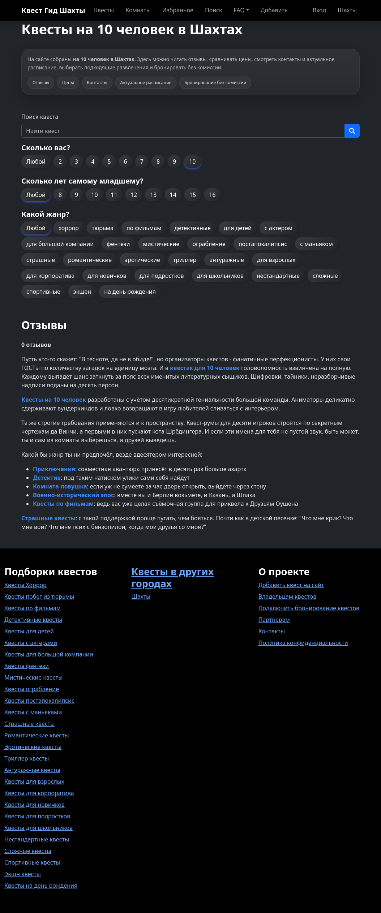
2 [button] (60, 161)
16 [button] (212, 195)
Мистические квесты (33, 677)
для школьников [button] (220, 276)
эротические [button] (142, 260)
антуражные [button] (226, 260)
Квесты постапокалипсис (39, 701)
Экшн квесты (22, 874)
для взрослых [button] (276, 260)
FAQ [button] (239, 10)
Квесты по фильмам (32, 608)
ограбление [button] (208, 244)
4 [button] (92, 161)
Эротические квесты (32, 747)
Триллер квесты (26, 758)
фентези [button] (118, 244)
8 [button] (158, 161)
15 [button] (192, 195)
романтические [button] (90, 260)
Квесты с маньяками (33, 712)
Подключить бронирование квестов (308, 608)
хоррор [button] (69, 228)
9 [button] (174, 161)
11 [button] (114, 195)
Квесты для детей (29, 631)
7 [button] (142, 161)
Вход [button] (319, 10)
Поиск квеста (39, 117)
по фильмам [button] (144, 228)
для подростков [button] (162, 276)
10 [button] (192, 161)
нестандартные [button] (278, 276)
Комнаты (138, 10)
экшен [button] (82, 292)
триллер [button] (184, 260)
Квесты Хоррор (25, 585)
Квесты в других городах (172, 577)
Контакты (271, 631)
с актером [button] (278, 228)
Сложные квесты (27, 851)
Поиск (213, 10)
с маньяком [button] (316, 244)
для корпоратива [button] (50, 276)
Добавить (274, 10)
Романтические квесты (36, 735)
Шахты (347, 10)
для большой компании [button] (60, 244)
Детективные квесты (33, 620)
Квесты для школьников (38, 828)
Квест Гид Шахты (53, 10)
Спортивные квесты (32, 862)
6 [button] (125, 161)
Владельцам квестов (287, 596)
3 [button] (76, 161)
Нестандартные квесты (36, 839)
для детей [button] (238, 228)
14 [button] (173, 195)
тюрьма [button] (103, 228)
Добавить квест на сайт (291, 585)
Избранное (177, 10)
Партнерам (274, 620)
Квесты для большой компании (48, 654)
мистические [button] (161, 244)
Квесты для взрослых (34, 781)
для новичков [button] (106, 276)
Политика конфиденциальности (303, 643)
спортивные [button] (43, 292)
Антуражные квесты (32, 770)
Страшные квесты (29, 724)
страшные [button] (40, 260)
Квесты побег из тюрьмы (39, 596)
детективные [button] (193, 228)
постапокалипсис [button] (263, 244)
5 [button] (109, 161)
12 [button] (133, 195)
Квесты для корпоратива (39, 793)
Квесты (104, 10)
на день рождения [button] (130, 292)
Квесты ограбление (31, 689)
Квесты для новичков (34, 805)
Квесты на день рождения (40, 886)
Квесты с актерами (30, 643)
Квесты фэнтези (26, 666)
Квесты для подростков (37, 816)
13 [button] (153, 195)
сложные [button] (325, 276)
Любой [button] (36, 161)
